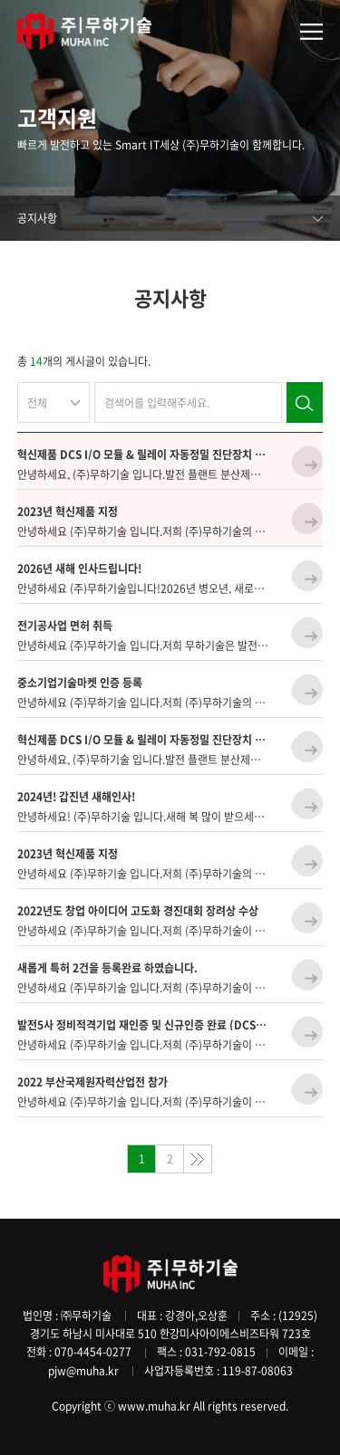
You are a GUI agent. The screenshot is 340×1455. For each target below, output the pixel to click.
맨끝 (197, 1158)
